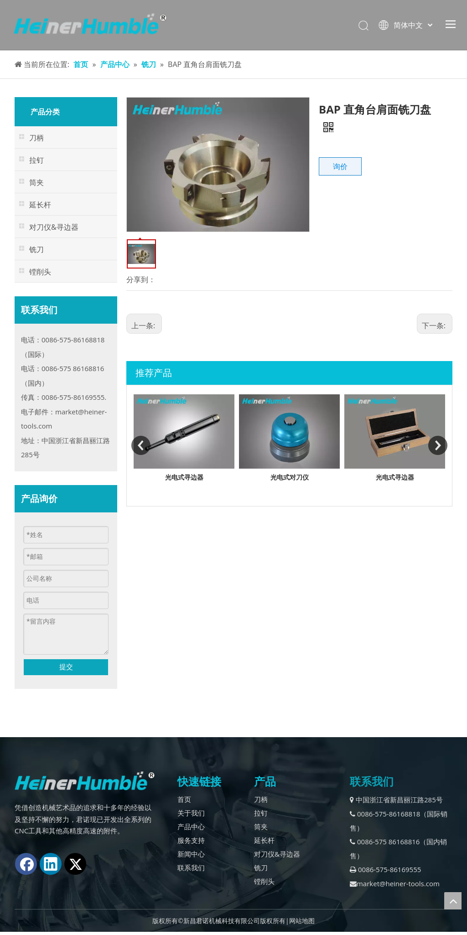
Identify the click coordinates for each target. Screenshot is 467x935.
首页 (184, 799)
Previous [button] (140, 445)
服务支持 (191, 840)
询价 (340, 166)
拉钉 (261, 812)
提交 (66, 666)
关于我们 (191, 812)
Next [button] (437, 445)
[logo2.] (85, 781)
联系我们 (191, 867)
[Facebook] (26, 864)
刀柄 (261, 799)
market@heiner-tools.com (395, 883)
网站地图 (302, 920)
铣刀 (261, 867)
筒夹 (261, 826)
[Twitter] (75, 864)
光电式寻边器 (279, 477)
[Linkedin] (51, 864)
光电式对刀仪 (385, 477)
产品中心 (191, 826)
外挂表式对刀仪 (174, 477)
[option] (174, 438)
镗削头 (264, 881)
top (453, 900)
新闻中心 (191, 853)
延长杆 (264, 840)
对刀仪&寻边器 (277, 853)
